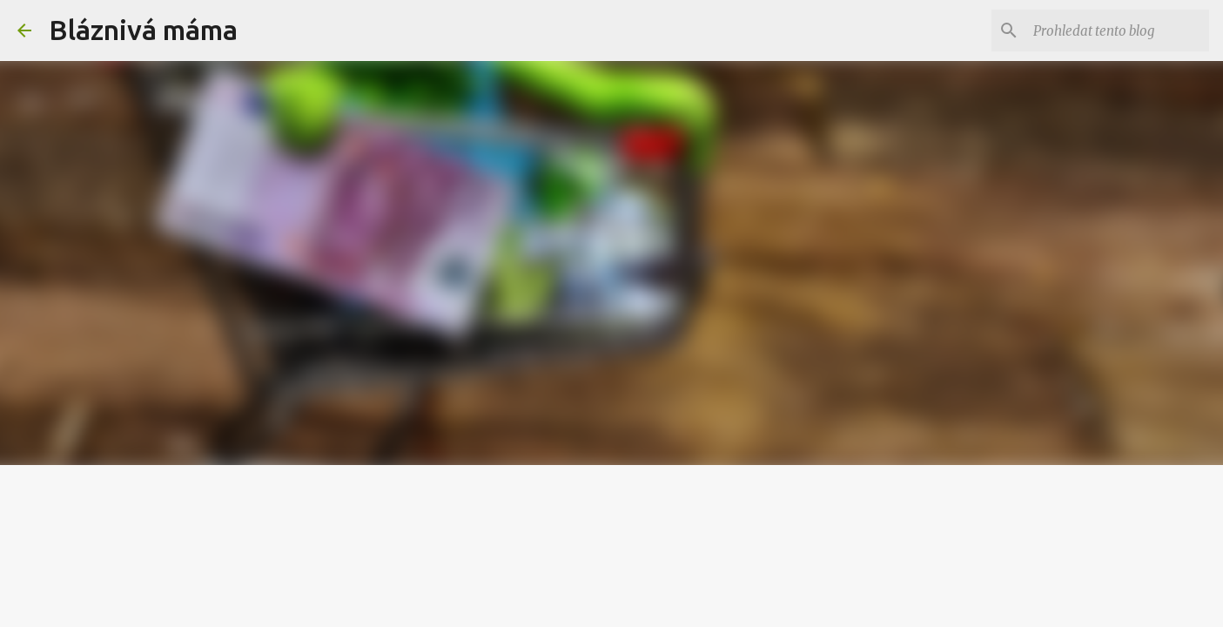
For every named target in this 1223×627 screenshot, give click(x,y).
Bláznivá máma (143, 29)
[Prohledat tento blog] (1117, 30)
